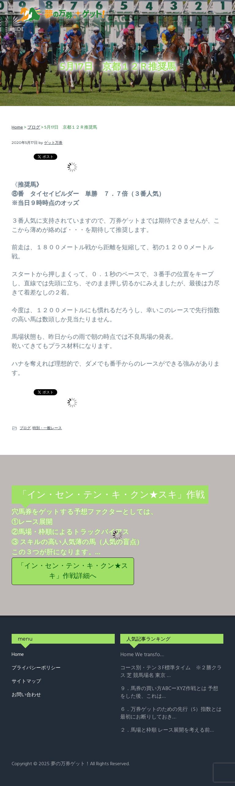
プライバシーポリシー (36, 668)
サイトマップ (26, 681)
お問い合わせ (26, 695)
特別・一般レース (47, 428)
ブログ (25, 428)
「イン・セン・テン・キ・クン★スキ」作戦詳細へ (72, 571)
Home (18, 655)
